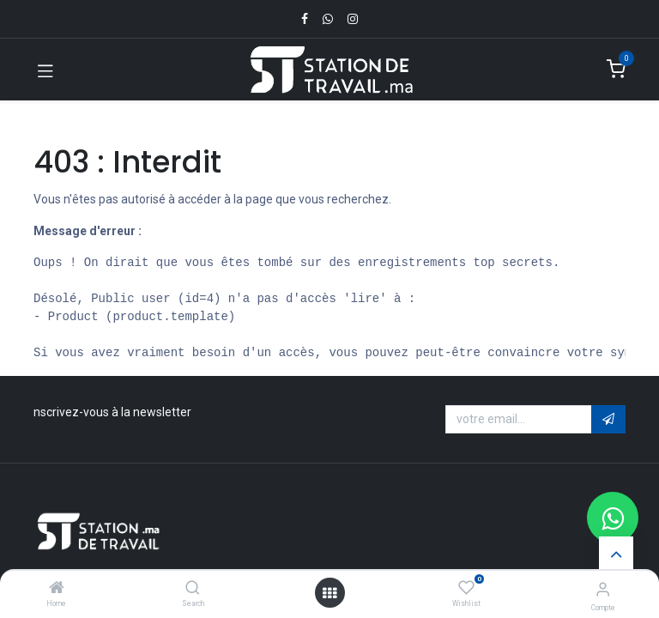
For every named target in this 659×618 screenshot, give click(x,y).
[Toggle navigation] (45, 69)
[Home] (56, 589)
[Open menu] (329, 593)
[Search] (192, 589)
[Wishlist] (466, 588)
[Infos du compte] (603, 589)
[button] (608, 419)
